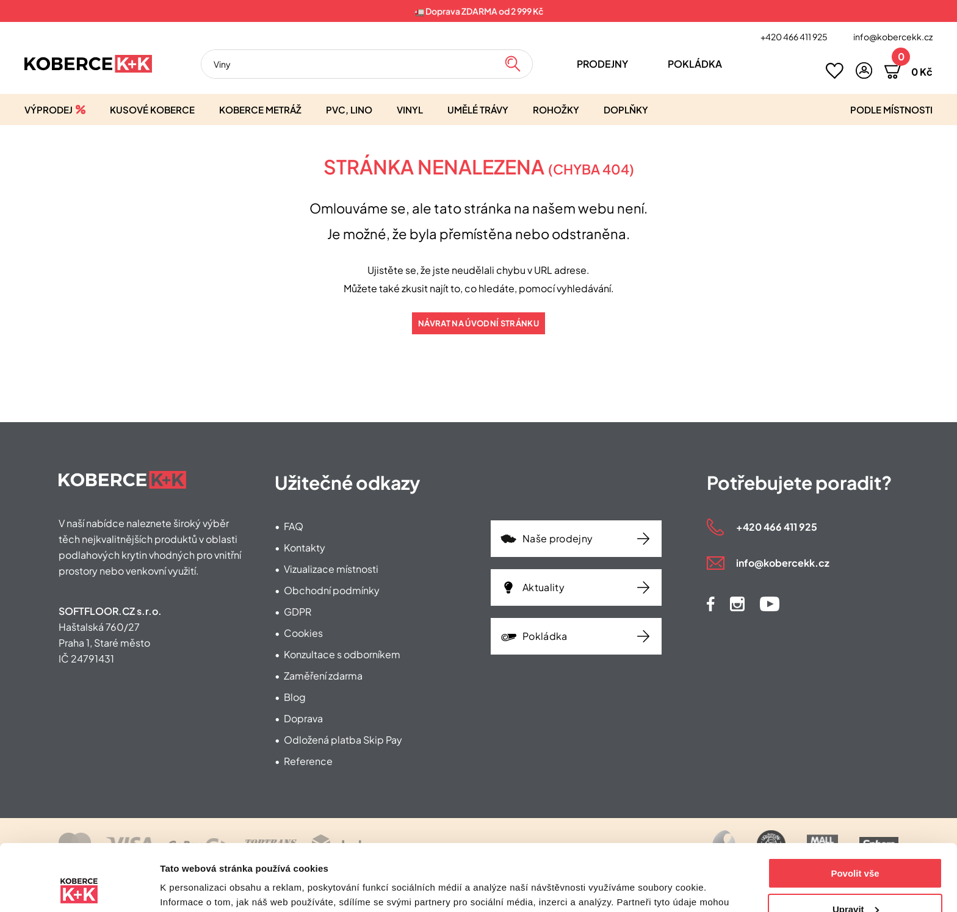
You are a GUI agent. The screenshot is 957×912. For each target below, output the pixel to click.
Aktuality (543, 587)
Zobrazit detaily (194, 888)
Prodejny (602, 63)
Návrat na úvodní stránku (478, 323)
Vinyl (410, 109)
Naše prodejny (557, 538)
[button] (864, 70)
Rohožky (556, 109)
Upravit (855, 846)
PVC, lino (349, 109)
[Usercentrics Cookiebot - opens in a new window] (79, 888)
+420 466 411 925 (794, 36)
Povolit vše (855, 811)
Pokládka (695, 63)
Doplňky (626, 109)
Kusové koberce (152, 109)
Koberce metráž (260, 109)
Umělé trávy (477, 109)
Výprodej (48, 109)
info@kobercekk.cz (893, 36)
